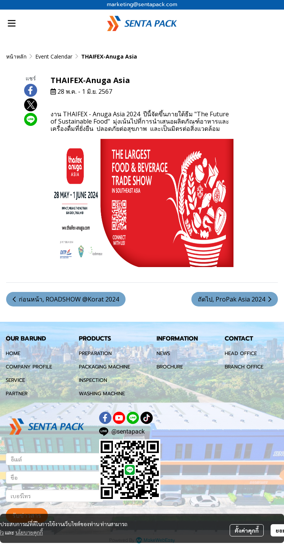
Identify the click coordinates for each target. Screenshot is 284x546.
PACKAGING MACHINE (104, 366)
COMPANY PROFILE (29, 366)
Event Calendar (53, 56)
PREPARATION (95, 353)
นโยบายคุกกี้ (29, 532)
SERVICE (15, 380)
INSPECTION (93, 380)
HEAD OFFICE (241, 353)
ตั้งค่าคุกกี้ (247, 530)
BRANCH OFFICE (244, 366)
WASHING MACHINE (102, 393)
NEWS (163, 353)
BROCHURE (170, 366)
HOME (13, 353)
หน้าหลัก (16, 56)
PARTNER (17, 393)
